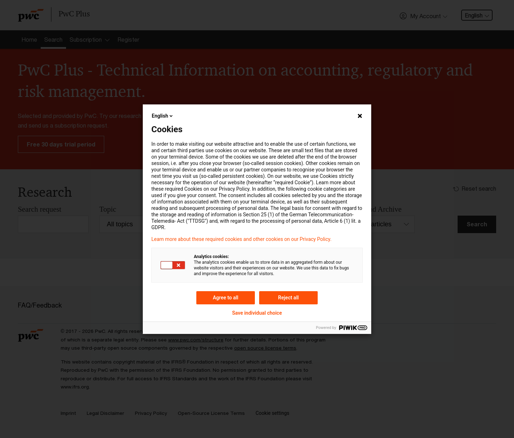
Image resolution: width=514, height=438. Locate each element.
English (163, 116)
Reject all (288, 297)
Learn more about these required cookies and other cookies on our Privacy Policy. (241, 239)
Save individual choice (257, 313)
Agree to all (225, 297)
